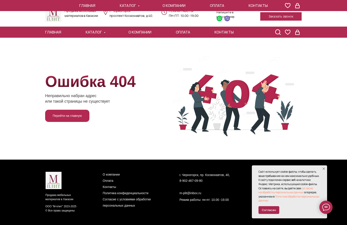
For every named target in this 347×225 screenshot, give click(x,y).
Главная (53, 32)
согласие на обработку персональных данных (285, 190)
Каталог (94, 32)
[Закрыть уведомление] (324, 168)
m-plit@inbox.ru (190, 193)
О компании (139, 32)
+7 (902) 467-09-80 (280, 8)
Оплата (183, 32)
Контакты (224, 32)
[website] (287, 32)
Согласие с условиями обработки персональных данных (127, 202)
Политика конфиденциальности (125, 193)
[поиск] (278, 32)
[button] (281, 16)
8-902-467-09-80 (190, 180)
